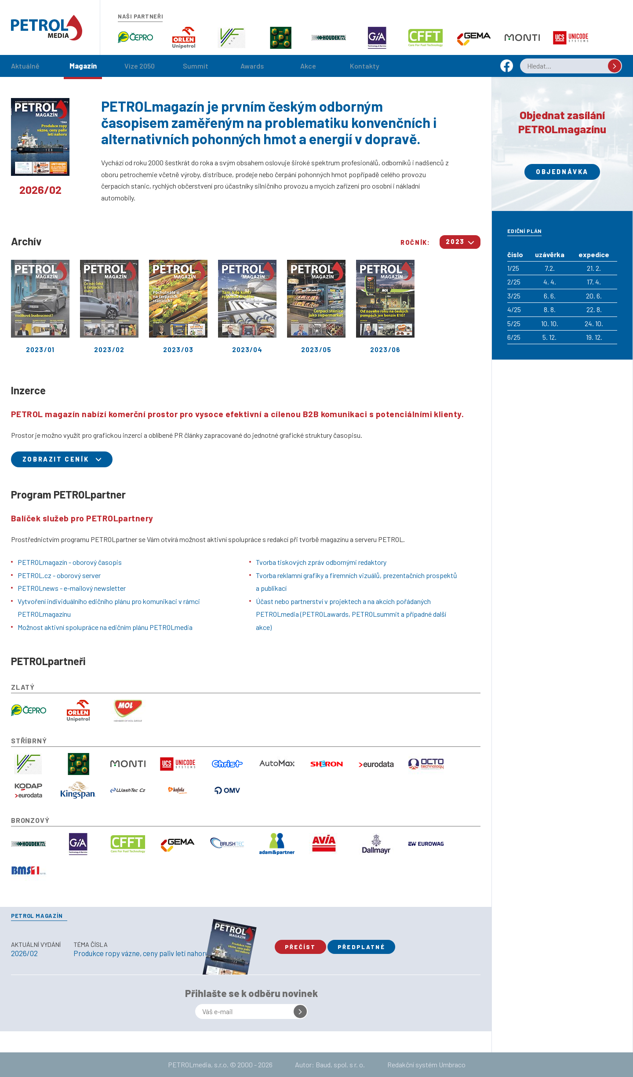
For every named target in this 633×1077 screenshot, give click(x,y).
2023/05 (316, 306)
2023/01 (40, 306)
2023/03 (178, 306)
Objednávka (562, 171)
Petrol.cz (46, 27)
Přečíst (300, 946)
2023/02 (109, 306)
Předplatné (361, 946)
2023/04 (247, 306)
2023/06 (385, 306)
